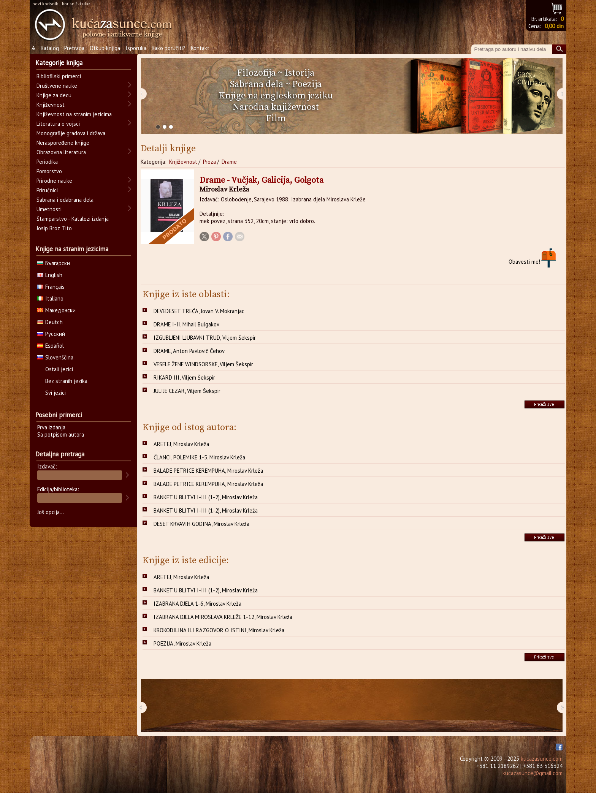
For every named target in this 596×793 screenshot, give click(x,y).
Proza (209, 161)
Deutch (50, 322)
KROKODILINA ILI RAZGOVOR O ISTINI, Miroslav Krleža (219, 630)
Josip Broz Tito (54, 228)
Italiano (50, 298)
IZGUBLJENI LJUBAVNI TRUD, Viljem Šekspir (205, 337)
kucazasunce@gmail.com (532, 773)
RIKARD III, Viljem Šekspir (184, 377)
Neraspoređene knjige (62, 142)
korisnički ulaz (76, 3)
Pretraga (74, 48)
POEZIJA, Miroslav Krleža (182, 643)
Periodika (47, 161)
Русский (51, 333)
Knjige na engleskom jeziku (276, 95)
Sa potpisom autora (60, 434)
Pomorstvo (49, 171)
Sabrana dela (256, 84)
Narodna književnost (276, 107)
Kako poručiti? (168, 48)
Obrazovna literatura (61, 152)
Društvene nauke (56, 85)
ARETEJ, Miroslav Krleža (181, 444)
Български (53, 263)
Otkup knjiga (105, 48)
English (49, 275)
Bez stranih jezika (66, 381)
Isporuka (135, 48)
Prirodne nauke (54, 180)
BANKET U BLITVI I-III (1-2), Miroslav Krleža (206, 497)
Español (50, 345)
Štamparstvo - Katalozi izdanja (72, 218)
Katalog (50, 48)
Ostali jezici (59, 369)
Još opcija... (50, 512)
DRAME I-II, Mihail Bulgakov (186, 324)
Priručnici (47, 190)
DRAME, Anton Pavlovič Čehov (189, 351)
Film (276, 118)
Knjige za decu (53, 95)
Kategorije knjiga (58, 63)
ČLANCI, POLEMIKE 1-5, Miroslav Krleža (199, 457)
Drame (229, 161)
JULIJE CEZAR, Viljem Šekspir (187, 390)
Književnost (183, 161)
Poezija (307, 84)
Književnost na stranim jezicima (74, 114)
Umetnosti (49, 209)
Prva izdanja (51, 427)
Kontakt (200, 48)
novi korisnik (45, 3)
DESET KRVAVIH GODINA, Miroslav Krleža (201, 523)
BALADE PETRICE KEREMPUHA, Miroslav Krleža (208, 470)
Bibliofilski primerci (58, 76)
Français (51, 286)
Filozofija (256, 73)
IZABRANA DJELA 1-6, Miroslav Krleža (197, 603)
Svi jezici (55, 392)
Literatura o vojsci (58, 123)
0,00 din (554, 26)
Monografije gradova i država (70, 133)
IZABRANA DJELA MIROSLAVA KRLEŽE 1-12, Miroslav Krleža (223, 616)
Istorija (299, 73)
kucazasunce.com (542, 758)
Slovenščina (55, 357)
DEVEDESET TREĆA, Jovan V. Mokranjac (199, 311)
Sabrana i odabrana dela (65, 199)
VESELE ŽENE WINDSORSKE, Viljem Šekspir (203, 364)
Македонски (56, 310)
